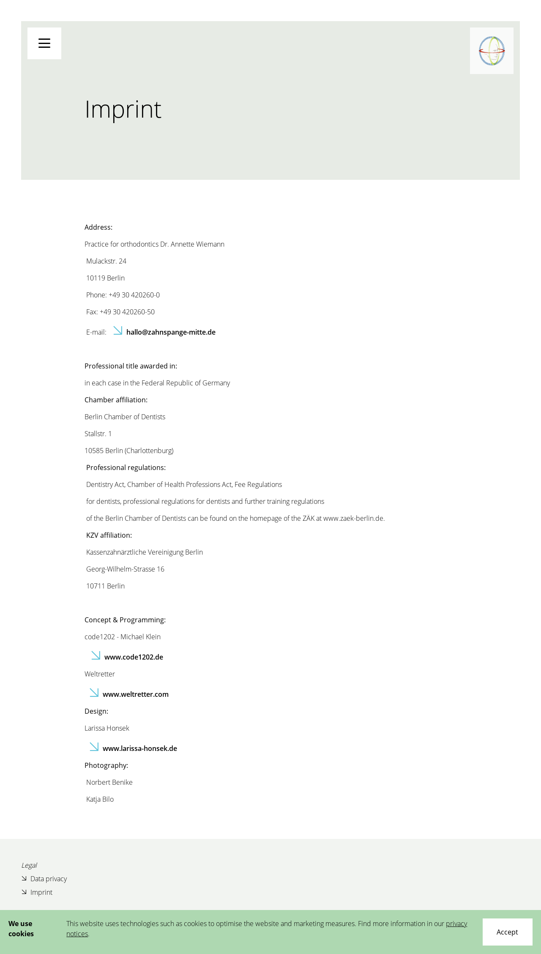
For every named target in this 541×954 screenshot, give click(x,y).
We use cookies (21, 928)
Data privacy (44, 878)
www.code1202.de (133, 657)
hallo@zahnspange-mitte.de (171, 332)
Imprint (36, 892)
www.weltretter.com (136, 694)
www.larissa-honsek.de (140, 748)
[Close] (508, 932)
